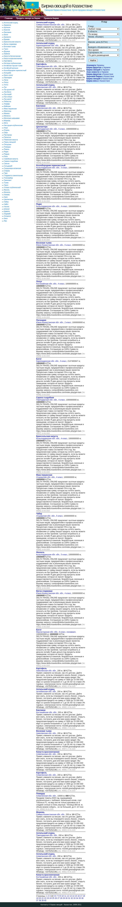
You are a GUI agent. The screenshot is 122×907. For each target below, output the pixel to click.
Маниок (7, 113)
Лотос (6, 85)
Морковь (7, 120)
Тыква (6, 183)
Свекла (6, 163)
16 (79, 896)
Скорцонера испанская (12, 168)
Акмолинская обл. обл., (46, 86)
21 (42, 898)
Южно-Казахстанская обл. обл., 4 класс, (54, 592)
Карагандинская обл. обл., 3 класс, (52, 360)
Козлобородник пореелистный (15, 70)
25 (53, 898)
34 (77, 898)
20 (40, 898)
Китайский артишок (11, 68)
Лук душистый (9, 89)
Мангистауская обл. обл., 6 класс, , (56, 631)
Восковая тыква (10, 46)
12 (68, 896)
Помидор (7, 147)
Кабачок (7, 54)
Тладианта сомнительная (13, 175)
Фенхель (7, 192)
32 (72, 898)
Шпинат (7, 209)
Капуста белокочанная (12, 56)
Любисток (7, 101)
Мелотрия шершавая (12, 118)
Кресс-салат (8, 75)
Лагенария (8, 78)
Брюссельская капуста (12, 42)
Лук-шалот (8, 99)
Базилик (7, 30)
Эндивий (7, 214)
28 (61, 898)
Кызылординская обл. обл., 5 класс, (52, 166)
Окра (6, 132)
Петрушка (7, 144)
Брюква (7, 39)
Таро (5, 173)
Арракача (7, 25)
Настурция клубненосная (13, 125)
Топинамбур (8, 178)
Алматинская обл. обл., (47, 753)
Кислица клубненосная (12, 63)
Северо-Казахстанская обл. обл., (51, 23)
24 (51, 898)
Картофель (8, 61)
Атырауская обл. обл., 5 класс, (50, 515)
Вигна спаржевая (10, 44)
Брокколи (7, 37)
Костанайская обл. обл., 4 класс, (50, 282)
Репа (6, 156)
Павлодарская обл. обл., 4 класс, (51, 398)
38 (40, 900)
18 (84, 896)
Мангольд (7, 111)
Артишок (7, 27)
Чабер (6, 202)
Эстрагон (7, 216)
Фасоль (7, 190)
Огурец (6, 130)
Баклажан (7, 32)
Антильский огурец (11, 23)
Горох (6, 49)
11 (65, 896)
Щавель (7, 211)
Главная (9, 18)
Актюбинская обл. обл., (46, 690)
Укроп (6, 185)
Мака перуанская (10, 109)
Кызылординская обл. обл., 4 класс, (52, 205)
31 (69, 898)
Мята (6, 123)
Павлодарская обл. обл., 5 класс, (51, 128)
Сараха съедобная (11, 161)
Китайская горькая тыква (13, 66)
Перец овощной (10, 142)
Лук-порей (7, 94)
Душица (7, 51)
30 (66, 898)
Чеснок (6, 206)
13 (71, 896)
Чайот (6, 204)
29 (64, 898)
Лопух (6, 82)
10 (63, 896)
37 (37, 900)
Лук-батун (7, 92)
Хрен (6, 197)
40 (45, 900)
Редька (6, 154)
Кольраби (7, 73)
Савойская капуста (11, 159)
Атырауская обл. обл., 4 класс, (50, 476)
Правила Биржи (51, 18)
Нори (6, 128)
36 (82, 898)
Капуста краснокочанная (13, 58)
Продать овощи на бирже (28, 18)
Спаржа (7, 171)
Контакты (44, 905)
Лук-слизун (8, 97)
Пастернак (8, 135)
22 (45, 898)
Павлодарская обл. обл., (47, 65)
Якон (6, 218)
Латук (6, 80)
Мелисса (7, 116)
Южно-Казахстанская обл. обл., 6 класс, (54, 244)
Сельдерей (8, 166)
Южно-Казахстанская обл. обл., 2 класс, (54, 321)
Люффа (7, 104)
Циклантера (8, 199)
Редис (6, 152)
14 (73, 896)
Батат (6, 35)
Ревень (6, 149)
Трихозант (7, 180)
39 (42, 900)
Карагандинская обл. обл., (48, 44)
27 (59, 898)
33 (74, 898)
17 (81, 896)
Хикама (7, 195)
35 (80, 898)
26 (56, 898)
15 (76, 896)
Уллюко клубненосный (12, 187)
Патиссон (7, 137)
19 (37, 898)
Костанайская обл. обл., (47, 711)
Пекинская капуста (11, 140)
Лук (5, 87)
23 (48, 898)
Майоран (7, 106)
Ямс (5, 221)
